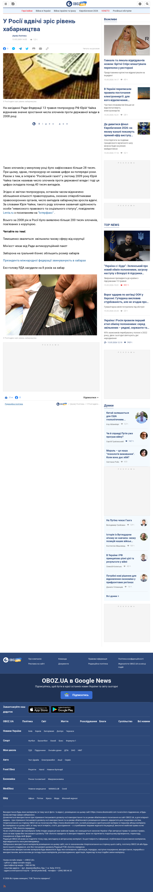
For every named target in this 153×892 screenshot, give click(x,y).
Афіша (31, 798)
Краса (48, 798)
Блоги (102, 721)
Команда (62, 659)
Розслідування (88, 721)
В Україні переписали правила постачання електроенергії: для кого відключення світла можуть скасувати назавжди (117, 94)
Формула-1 (71, 741)
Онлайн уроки (55, 750)
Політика (27, 721)
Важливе (110, 19)
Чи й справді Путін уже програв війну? (119, 435)
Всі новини (144, 721)
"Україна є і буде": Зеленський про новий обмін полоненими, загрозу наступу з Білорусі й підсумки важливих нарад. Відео (126, 269)
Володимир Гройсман (115, 525)
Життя (64, 721)
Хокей (53, 741)
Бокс (61, 741)
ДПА (66, 750)
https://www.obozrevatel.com (103, 812)
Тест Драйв (33, 760)
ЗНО (73, 750)
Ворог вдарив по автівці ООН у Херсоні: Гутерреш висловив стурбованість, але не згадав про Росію (125, 298)
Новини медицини (37, 789)
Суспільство (125, 721)
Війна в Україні (43, 11)
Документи (63, 664)
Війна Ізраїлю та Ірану (65, 11)
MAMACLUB (54, 789)
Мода (56, 798)
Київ (30, 731)
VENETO (105, 11)
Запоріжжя (49, 731)
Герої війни (27, 11)
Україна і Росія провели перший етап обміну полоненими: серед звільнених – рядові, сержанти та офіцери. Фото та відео (125, 324)
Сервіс (68, 760)
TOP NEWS (111, 225)
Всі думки (111, 596)
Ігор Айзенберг (112, 424)
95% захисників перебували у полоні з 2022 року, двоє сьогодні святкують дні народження (125, 335)
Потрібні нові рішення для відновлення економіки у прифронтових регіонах (121, 579)
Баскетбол (43, 741)
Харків (38, 731)
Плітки (40, 798)
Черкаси (70, 731)
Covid (64, 789)
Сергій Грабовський (115, 442)
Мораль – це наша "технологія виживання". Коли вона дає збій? (120, 454)
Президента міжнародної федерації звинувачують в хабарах (44, 260)
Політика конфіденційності (131, 659)
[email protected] (39, 870)
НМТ (80, 750)
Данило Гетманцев (114, 587)
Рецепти (32, 769)
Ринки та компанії (36, 779)
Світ (43, 721)
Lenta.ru (8, 212)
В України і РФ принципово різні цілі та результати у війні (120, 558)
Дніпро (60, 731)
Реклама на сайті (36, 664)
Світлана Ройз (112, 462)
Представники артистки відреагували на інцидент (124, 74)
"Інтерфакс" (46, 212)
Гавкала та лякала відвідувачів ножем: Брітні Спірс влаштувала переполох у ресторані (125, 64)
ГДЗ (30, 750)
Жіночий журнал (70, 798)
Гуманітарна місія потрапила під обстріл (124, 307)
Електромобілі (48, 760)
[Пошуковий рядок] (147, 4)
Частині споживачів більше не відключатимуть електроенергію (119, 108)
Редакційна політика (14, 404)
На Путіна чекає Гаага (119, 520)
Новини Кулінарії (55, 769)
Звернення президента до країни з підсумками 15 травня (121, 279)
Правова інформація (97, 659)
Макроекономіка (56, 779)
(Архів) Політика (19, 36)
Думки (109, 405)
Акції (60, 760)
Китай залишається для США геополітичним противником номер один (118, 416)
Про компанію (35, 659)
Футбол (31, 741)
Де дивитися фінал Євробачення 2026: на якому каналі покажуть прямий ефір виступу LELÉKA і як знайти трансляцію (119, 130)
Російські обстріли (122, 11)
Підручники (40, 750)
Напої (41, 769)
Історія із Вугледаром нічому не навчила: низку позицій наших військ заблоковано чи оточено (121, 538)
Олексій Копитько (114, 567)
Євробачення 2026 (88, 11)
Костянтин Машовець (115, 546)
